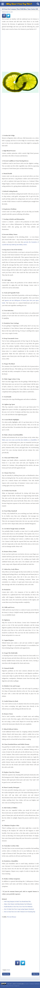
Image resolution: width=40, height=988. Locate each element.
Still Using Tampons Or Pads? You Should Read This (17, 901)
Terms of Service (9, 985)
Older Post (35, 974)
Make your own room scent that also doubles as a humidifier (19, 440)
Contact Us (16, 985)
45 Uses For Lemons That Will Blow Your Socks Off (20, 9)
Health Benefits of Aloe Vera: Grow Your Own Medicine (18, 906)
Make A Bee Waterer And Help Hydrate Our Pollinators (18, 904)
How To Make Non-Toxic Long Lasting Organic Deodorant (19, 909)
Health (8, 969)
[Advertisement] (20, 938)
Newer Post (6, 974)
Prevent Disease (11, 917)
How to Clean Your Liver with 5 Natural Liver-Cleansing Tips (19, 911)
